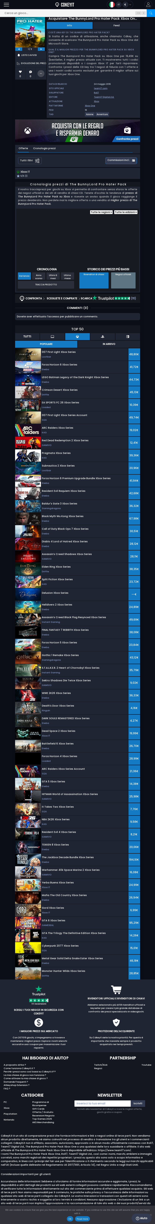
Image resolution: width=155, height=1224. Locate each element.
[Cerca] (151, 13)
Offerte (23, 148)
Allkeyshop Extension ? (17, 1085)
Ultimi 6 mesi (53, 277)
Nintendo (9, 1120)
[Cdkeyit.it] (64, 4)
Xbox (96, 101)
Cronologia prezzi (44, 148)
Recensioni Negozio (43, 1116)
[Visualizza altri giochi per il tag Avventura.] (102, 115)
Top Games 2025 (42, 1119)
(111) (114, 299)
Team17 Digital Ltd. (104, 97)
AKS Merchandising (43, 1122)
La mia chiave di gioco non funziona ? (25, 1075)
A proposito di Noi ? (15, 1065)
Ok (70, 1219)
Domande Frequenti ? (16, 1082)
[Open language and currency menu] (120, 4)
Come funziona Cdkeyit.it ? (19, 1068)
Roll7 (96, 92)
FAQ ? (7, 1089)
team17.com (100, 88)
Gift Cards (38, 1109)
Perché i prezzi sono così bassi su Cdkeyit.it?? (30, 1072)
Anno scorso (38, 277)
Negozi (98, 1068)
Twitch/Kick (100, 1065)
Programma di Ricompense (40, 1104)
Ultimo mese (67, 277)
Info (69, 25)
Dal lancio (24, 276)
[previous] (18, 49)
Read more (82, 1219)
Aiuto (141, 1218)
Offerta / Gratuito (42, 1112)
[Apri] (6, 4)
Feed (117, 25)
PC (5, 1102)
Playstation (10, 1114)
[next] (41, 49)
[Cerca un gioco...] (77, 13)
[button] (148, 4)
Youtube (146, 1065)
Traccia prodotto (46, 285)
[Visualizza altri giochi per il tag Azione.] (90, 115)
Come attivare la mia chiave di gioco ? (26, 1079)
